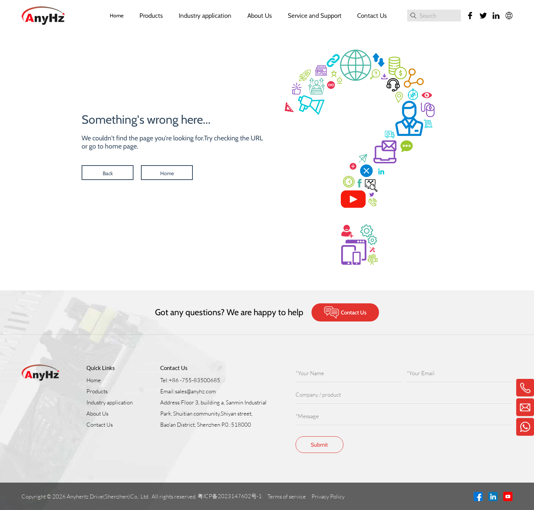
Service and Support (315, 15)
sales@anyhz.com (195, 391)
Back (108, 173)
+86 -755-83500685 (194, 380)
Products (151, 15)
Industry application (205, 15)
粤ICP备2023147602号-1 (230, 496)
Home (116, 15)
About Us (259, 15)
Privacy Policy (329, 496)
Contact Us (372, 15)
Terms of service (287, 496)
